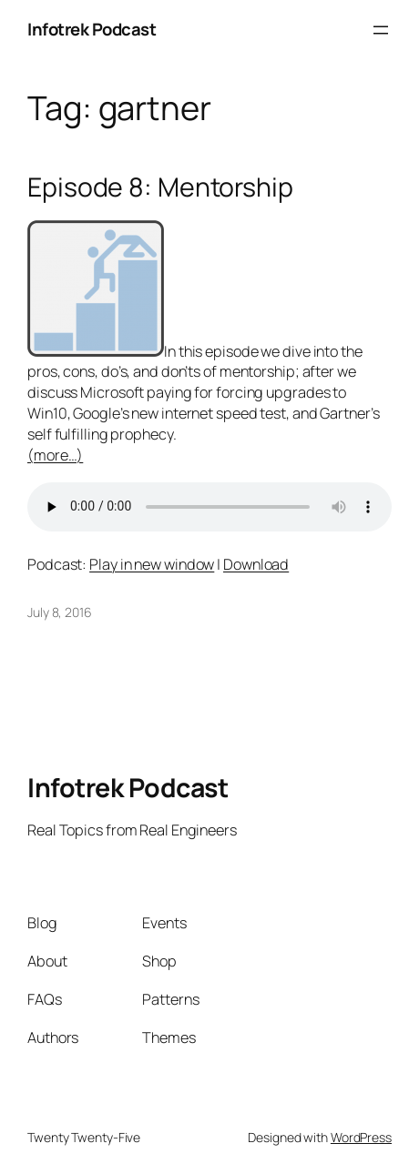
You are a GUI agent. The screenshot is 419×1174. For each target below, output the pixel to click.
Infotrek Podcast (91, 29)
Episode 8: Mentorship (160, 187)
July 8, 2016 (59, 612)
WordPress (361, 1137)
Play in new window (151, 564)
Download (256, 564)
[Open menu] (381, 30)
